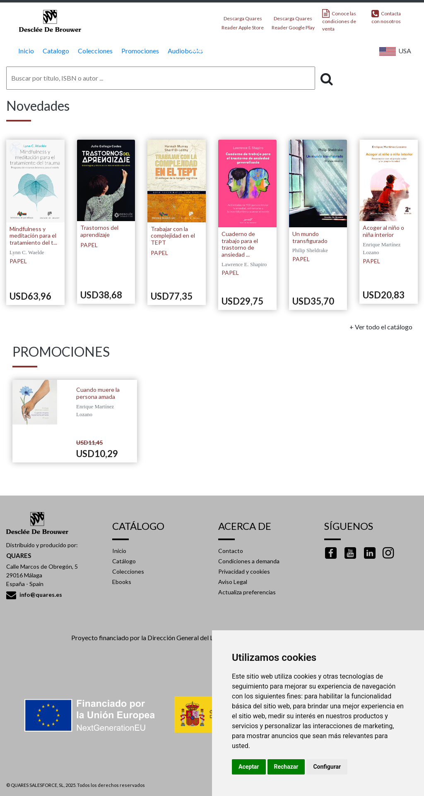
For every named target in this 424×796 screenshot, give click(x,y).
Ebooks (121, 581)
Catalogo (55, 51)
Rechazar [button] (286, 766)
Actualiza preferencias (247, 592)
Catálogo (124, 561)
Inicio (25, 51)
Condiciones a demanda (248, 561)
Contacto (230, 550)
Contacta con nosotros (386, 16)
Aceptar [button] (248, 766)
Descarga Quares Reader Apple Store (243, 20)
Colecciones (128, 571)
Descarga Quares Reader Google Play (293, 20)
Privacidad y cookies (244, 571)
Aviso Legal (232, 581)
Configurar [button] (327, 766)
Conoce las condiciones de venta (339, 20)
